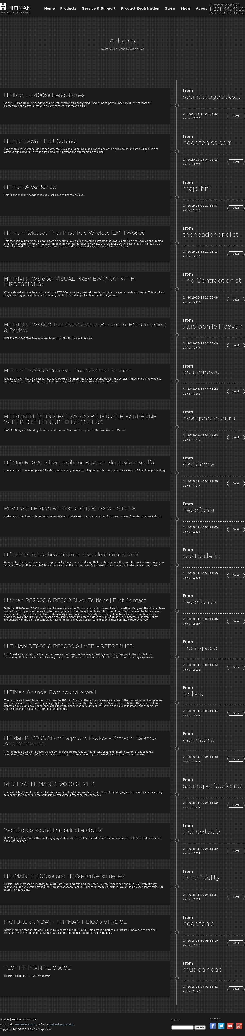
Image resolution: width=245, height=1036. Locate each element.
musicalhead (203, 969)
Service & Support (99, 8)
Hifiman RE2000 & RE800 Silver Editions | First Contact (75, 600)
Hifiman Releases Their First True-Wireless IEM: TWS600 (75, 232)
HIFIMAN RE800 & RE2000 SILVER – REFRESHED (69, 646)
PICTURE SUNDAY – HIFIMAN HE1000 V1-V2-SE (65, 922)
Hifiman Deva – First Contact (40, 141)
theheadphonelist (210, 234)
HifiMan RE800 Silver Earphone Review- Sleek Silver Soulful (79, 462)
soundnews (201, 372)
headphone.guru (209, 417)
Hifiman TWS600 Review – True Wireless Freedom (67, 370)
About (201, 8)
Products (68, 8)
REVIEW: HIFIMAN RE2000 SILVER (49, 784)
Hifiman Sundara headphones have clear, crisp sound (71, 554)
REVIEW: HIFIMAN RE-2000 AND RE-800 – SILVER (70, 508)
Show (185, 8)
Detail (235, 116)
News (104, 49)
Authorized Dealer (61, 1024)
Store (170, 8)
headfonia (198, 509)
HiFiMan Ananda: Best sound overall (50, 692)
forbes (193, 693)
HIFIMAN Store (25, 1024)
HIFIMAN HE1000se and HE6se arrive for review (64, 876)
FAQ (141, 49)
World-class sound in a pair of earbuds (53, 830)
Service (16, 1019)
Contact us (29, 1019)
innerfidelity (201, 877)
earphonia (199, 463)
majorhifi (196, 188)
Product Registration (140, 8)
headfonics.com (208, 142)
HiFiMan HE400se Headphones (44, 95)
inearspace (200, 647)
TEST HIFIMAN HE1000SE (37, 967)
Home (49, 8)
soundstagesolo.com (214, 96)
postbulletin (201, 555)
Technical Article (128, 49)
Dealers (4, 1019)
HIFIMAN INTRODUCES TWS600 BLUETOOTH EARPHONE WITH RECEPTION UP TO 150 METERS (80, 419)
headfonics (200, 601)
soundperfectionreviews (214, 785)
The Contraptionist (212, 280)
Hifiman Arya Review (30, 186)
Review (113, 49)
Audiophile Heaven (213, 326)
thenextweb (201, 831)
